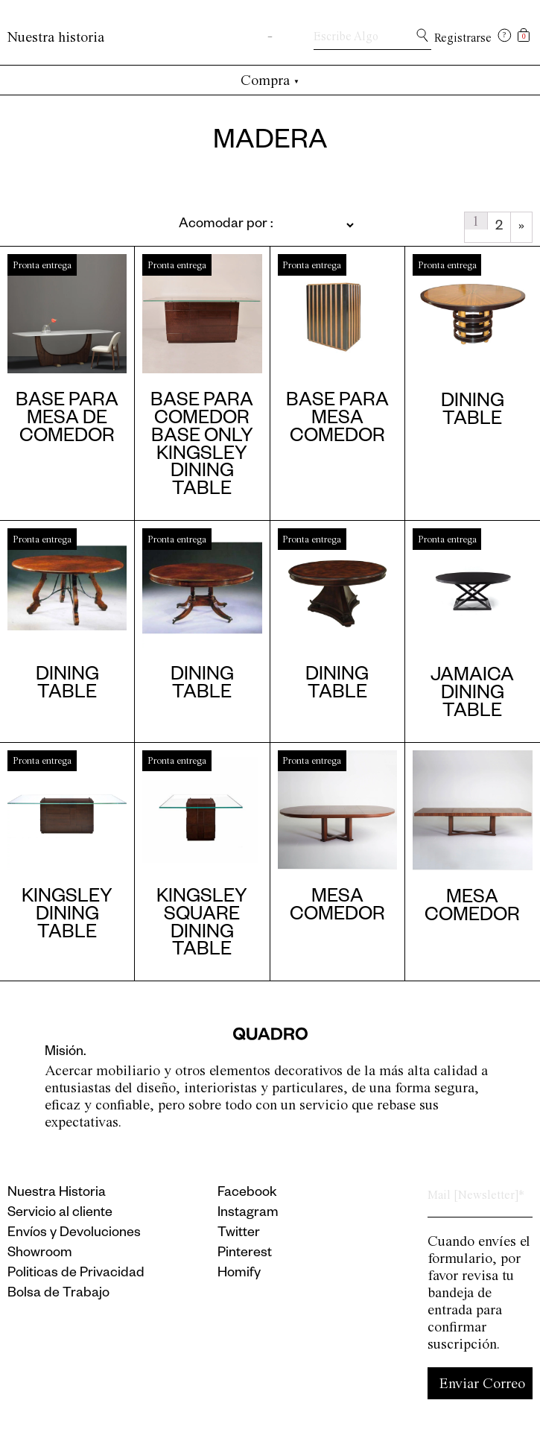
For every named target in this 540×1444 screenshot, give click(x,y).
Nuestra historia (55, 36)
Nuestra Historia (56, 1193)
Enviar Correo (482, 1383)
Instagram (248, 1213)
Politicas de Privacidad (75, 1274)
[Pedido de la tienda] (230, 225)
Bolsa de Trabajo (58, 1294)
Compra (270, 80)
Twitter (238, 1233)
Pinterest (244, 1254)
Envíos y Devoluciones (74, 1233)
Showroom (39, 1254)
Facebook (247, 1193)
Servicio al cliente (59, 1213)
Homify (239, 1274)
